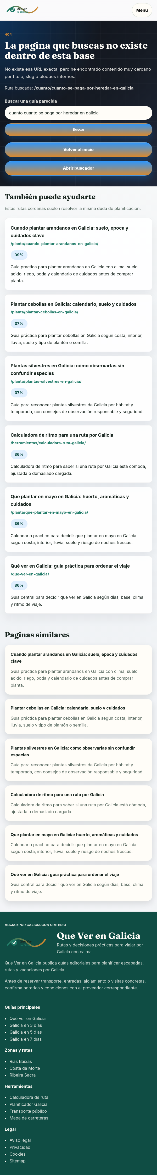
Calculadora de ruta (28, 1097)
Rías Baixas (20, 1061)
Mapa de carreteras (28, 1118)
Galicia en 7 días (25, 1039)
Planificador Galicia (28, 1104)
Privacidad (19, 1147)
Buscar (78, 129)
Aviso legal (20, 1140)
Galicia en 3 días (25, 1025)
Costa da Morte (24, 1068)
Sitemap (17, 1160)
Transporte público (28, 1111)
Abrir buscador (78, 168)
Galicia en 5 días (25, 1032)
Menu (142, 10)
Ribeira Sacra (22, 1075)
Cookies (17, 1154)
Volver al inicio (78, 149)
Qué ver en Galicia (27, 1018)
